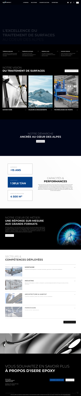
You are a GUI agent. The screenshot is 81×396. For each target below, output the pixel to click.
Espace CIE (74, 393)
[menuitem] (26, 3)
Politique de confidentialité (65, 393)
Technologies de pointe (63, 110)
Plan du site (49, 393)
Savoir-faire (7, 110)
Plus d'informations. (66, 394)
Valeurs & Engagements (37, 110)
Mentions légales (56, 393)
